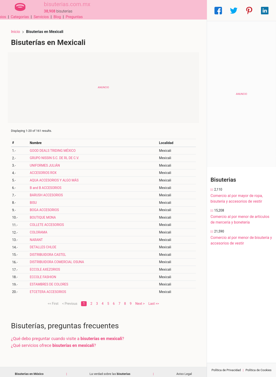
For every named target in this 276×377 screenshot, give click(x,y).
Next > (140, 299)
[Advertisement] (103, 83)
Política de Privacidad (226, 370)
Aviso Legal (184, 370)
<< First (53, 299)
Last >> (153, 299)
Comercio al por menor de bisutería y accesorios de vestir (241, 240)
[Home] (17, 10)
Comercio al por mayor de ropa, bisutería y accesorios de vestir (236, 198)
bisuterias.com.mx (61, 7)
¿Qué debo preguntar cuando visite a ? (71, 334)
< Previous (69, 299)
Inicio (19, 27)
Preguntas (194, 10)
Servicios (161, 10)
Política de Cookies (258, 370)
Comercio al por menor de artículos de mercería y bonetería (239, 219)
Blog (178, 10)
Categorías (140, 10)
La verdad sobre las (109, 370)
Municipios (117, 10)
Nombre (39, 139)
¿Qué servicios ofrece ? (57, 341)
